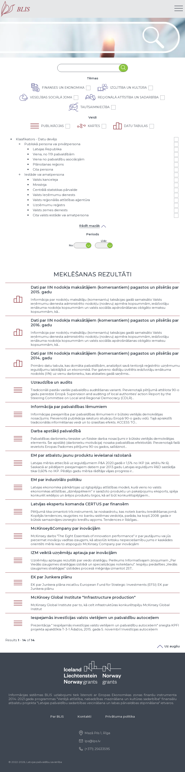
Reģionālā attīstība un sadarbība (128, 97)
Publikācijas (52, 126)
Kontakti (84, 716)
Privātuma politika (120, 716)
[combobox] (88, 68)
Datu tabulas (136, 126)
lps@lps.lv (92, 741)
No (71, 245)
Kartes (94, 126)
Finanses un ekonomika (63, 88)
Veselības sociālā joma (51, 97)
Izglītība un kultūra (128, 88)
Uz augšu (168, 646)
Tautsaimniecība (95, 107)
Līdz (104, 241)
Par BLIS (57, 716)
